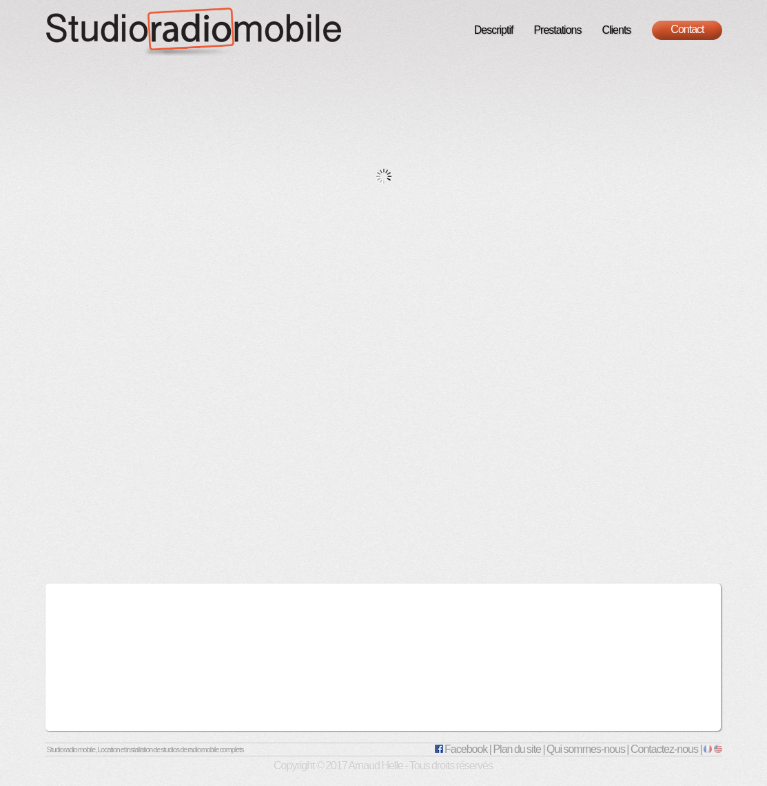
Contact (687, 29)
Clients (616, 30)
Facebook (461, 749)
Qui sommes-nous (585, 749)
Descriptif (493, 30)
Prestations (557, 30)
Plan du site (517, 749)
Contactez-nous (664, 749)
